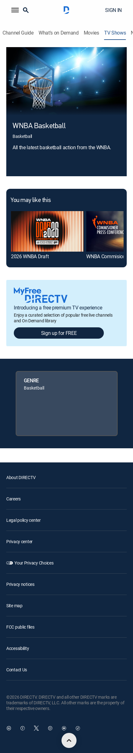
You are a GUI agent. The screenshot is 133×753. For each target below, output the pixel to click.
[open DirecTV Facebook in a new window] (22, 728)
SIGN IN (113, 10)
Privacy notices (20, 584)
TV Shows (115, 33)
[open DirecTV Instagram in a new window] (50, 728)
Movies (91, 33)
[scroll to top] (69, 740)
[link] (47, 231)
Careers (13, 499)
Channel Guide (18, 33)
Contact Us (16, 670)
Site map (14, 605)
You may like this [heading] (31, 200)
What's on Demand (59, 33)
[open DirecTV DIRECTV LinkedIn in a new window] (8, 728)
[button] (15, 10)
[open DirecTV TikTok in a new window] (77, 728)
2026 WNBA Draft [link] (30, 256)
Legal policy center (23, 520)
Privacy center (19, 541)
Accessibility (17, 648)
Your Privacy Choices (33, 563)
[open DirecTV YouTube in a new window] (63, 728)
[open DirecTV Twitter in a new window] (36, 728)
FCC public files (20, 627)
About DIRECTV (20, 477)
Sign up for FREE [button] (59, 333)
